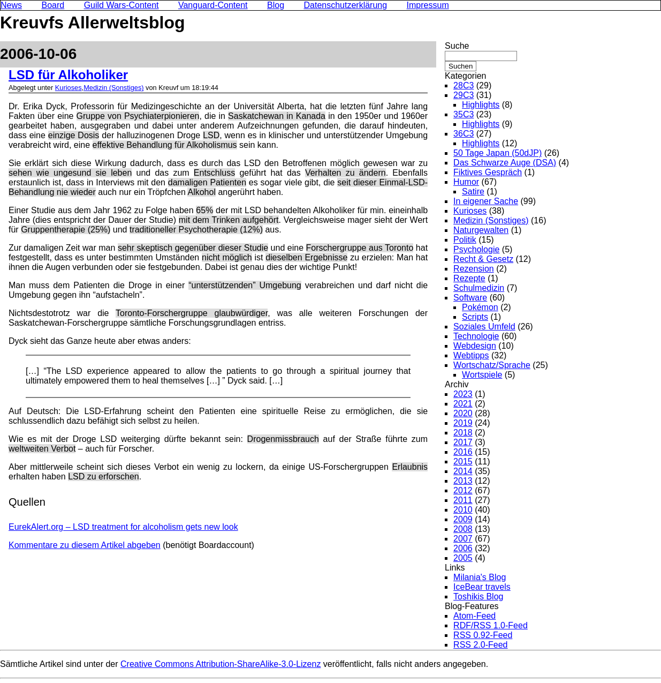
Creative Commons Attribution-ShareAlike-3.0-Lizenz (220, 664)
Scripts (475, 316)
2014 (463, 471)
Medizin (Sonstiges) (113, 88)
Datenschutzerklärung (346, 5)
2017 (463, 442)
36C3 (463, 133)
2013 (463, 480)
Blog (275, 5)
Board (52, 5)
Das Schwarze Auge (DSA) (504, 162)
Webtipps (471, 355)
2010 (463, 509)
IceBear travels (482, 586)
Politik (464, 239)
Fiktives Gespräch (487, 172)
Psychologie (476, 249)
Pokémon (480, 307)
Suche (457, 45)
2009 (463, 519)
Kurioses (68, 88)
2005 (463, 557)
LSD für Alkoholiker (68, 74)
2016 (463, 451)
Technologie (476, 336)
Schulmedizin (478, 287)
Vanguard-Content (213, 5)
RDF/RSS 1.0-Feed (490, 625)
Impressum (428, 5)
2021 (463, 403)
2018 (463, 432)
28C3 (463, 85)
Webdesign (474, 345)
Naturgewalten (480, 230)
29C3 (463, 95)
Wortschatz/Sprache (491, 365)
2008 (463, 529)
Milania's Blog (479, 577)
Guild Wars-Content (121, 5)
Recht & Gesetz (483, 259)
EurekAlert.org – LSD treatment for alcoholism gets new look (123, 526)
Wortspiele (482, 374)
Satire (473, 191)
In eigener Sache (485, 201)
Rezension (473, 268)
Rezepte (469, 278)
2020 (463, 413)
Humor (466, 181)
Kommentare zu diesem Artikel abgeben (85, 545)
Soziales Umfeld (484, 326)
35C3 (463, 114)
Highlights (480, 104)
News (11, 5)
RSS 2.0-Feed (480, 644)
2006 (463, 548)
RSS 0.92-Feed (482, 635)
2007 (463, 538)
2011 (463, 500)
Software (470, 297)
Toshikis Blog (478, 596)
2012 (463, 490)
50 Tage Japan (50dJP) (497, 152)
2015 (463, 461)
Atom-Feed (474, 615)
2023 (463, 394)
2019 (463, 422)
